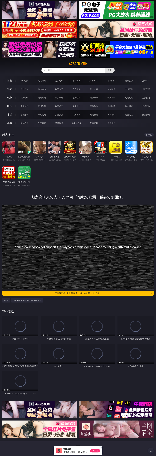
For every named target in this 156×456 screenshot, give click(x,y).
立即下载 (95, 450)
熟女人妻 (94, 89)
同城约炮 (24, 123)
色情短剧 (111, 123)
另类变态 (146, 97)
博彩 (9, 80)
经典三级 (111, 97)
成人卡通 (59, 97)
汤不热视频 (76, 123)
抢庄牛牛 (146, 80)
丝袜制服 (111, 89)
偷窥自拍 (24, 106)
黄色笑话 (129, 114)
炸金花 (111, 80)
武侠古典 (76, 114)
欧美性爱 (76, 97)
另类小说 (111, 114)
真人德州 (42, 80)
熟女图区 (129, 106)
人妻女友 (59, 114)
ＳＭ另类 (146, 89)
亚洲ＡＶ (24, 89)
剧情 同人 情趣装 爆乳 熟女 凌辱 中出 (27, 300)
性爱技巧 (146, 114)
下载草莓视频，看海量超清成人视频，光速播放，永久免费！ (103, 293)
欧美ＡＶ (59, 89)
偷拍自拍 (42, 97)
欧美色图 (59, 106)
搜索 (110, 70)
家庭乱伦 (42, 114)
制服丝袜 (94, 97)
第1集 (6, 300)
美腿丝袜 (94, 106)
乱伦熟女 (129, 97)
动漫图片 (76, 106)
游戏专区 (76, 80)
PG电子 (24, 80)
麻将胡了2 (93, 80)
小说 (9, 114)
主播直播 (129, 89)
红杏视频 (94, 123)
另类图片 (146, 106)
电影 (9, 97)
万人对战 (59, 80)
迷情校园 (94, 114)
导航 (9, 123)
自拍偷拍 (42, 89)
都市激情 (24, 114)
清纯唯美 (111, 106)
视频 (9, 89)
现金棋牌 (129, 80)
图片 (9, 106)
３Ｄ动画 (76, 89)
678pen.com (78, 63)
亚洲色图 (42, 106)
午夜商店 (42, 123)
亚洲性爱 (24, 97)
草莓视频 (59, 123)
